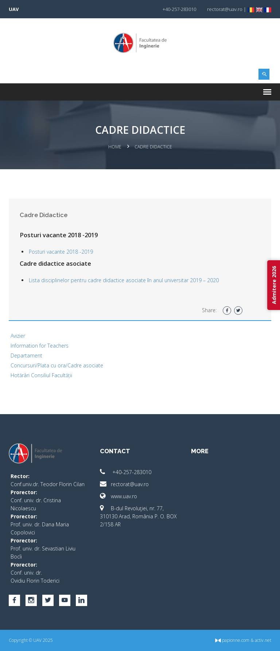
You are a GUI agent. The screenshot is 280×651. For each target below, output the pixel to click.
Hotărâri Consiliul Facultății (41, 375)
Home (114, 147)
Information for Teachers (40, 345)
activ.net (263, 640)
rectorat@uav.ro (124, 484)
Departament (26, 355)
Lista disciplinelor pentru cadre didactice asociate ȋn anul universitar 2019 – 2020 (124, 280)
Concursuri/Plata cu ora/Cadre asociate (57, 365)
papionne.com (232, 640)
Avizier (18, 335)
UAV (14, 9)
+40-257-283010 (125, 472)
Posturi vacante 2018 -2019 (61, 251)
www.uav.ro (118, 496)
